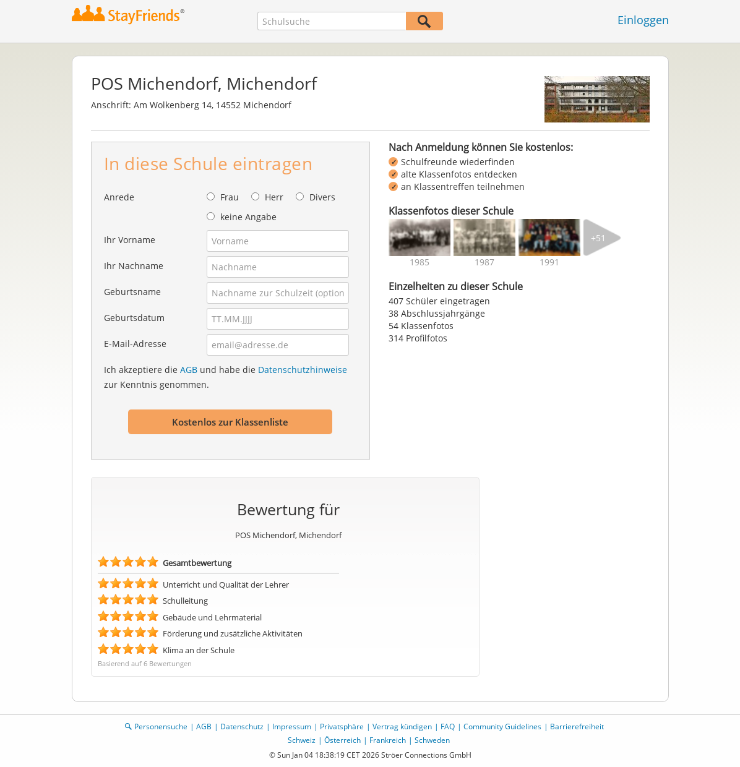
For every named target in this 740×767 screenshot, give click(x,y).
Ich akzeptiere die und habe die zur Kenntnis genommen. (225, 377)
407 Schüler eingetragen (439, 301)
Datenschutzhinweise (302, 369)
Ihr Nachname (133, 266)
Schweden (432, 740)
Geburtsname (132, 292)
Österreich (342, 740)
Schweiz (302, 740)
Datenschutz (242, 726)
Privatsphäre (342, 726)
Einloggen (643, 19)
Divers (322, 197)
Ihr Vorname (129, 240)
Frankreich (387, 740)
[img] (419, 237)
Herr (274, 197)
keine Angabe (248, 217)
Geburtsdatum (134, 318)
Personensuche (160, 726)
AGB (188, 369)
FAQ (448, 726)
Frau (229, 197)
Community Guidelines (502, 726)
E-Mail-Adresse (135, 343)
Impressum (291, 726)
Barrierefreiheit (577, 726)
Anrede (119, 197)
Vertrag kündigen (402, 726)
